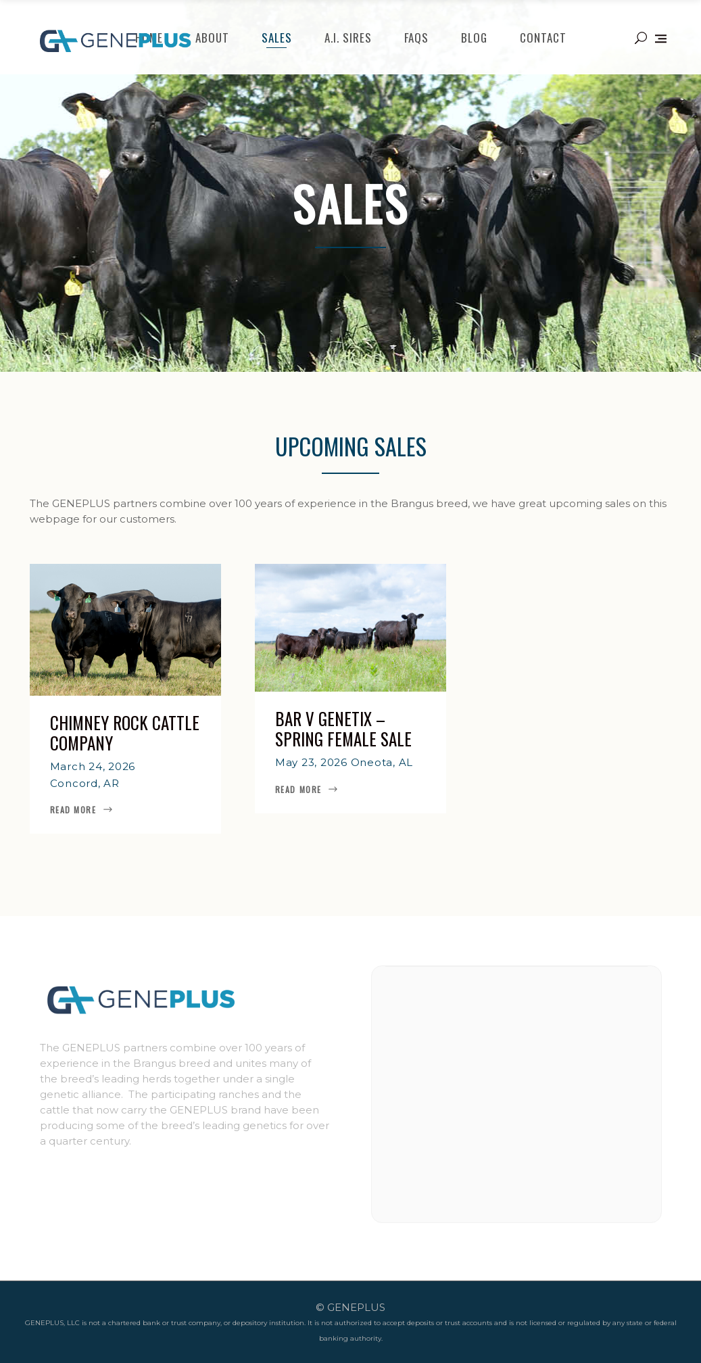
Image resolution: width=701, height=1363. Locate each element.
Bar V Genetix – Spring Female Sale (343, 728)
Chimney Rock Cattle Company (124, 732)
